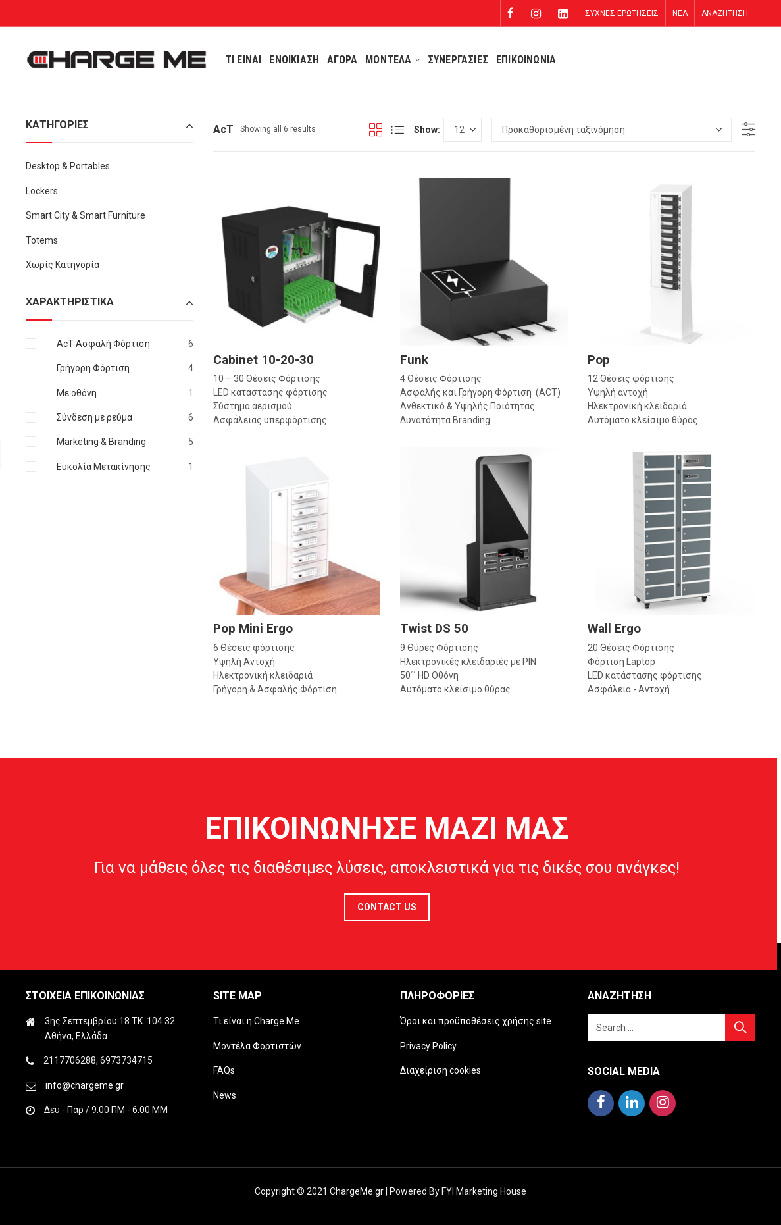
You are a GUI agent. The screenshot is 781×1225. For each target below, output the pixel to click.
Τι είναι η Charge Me (256, 1021)
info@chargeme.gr (84, 1085)
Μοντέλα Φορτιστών (257, 1046)
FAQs (224, 1070)
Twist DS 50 (434, 628)
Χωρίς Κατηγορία (62, 264)
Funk (414, 359)
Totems (42, 240)
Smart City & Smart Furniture (85, 215)
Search (740, 1027)
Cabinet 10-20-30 (263, 359)
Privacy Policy (428, 1046)
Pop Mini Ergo (253, 628)
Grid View (375, 129)
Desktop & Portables (68, 166)
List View (397, 129)
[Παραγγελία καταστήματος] (611, 130)
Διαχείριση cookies (440, 1070)
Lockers (42, 191)
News (224, 1095)
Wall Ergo (614, 628)
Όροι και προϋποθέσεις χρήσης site (475, 1021)
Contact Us (386, 907)
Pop (599, 359)
